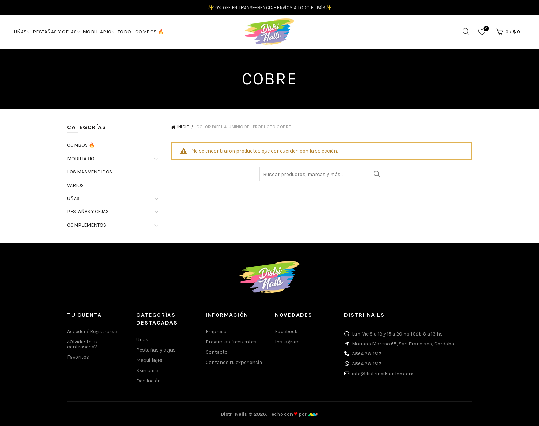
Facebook (286, 331)
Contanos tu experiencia (234, 362)
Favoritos (486, 29)
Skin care (147, 370)
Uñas (142, 340)
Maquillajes (149, 360)
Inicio (183, 126)
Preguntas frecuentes (231, 342)
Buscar (376, 174)
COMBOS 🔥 (149, 32)
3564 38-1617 (366, 354)
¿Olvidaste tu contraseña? (82, 344)
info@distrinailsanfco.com (382, 374)
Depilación (148, 381)
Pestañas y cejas (156, 350)
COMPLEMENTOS (86, 225)
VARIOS (75, 185)
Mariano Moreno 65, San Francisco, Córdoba (403, 344)
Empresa (216, 331)
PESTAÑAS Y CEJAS (55, 32)
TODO (124, 32)
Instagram (287, 342)
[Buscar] (466, 31)
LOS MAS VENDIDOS (89, 172)
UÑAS (20, 32)
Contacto (217, 352)
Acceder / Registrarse (92, 331)
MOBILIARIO (97, 32)
